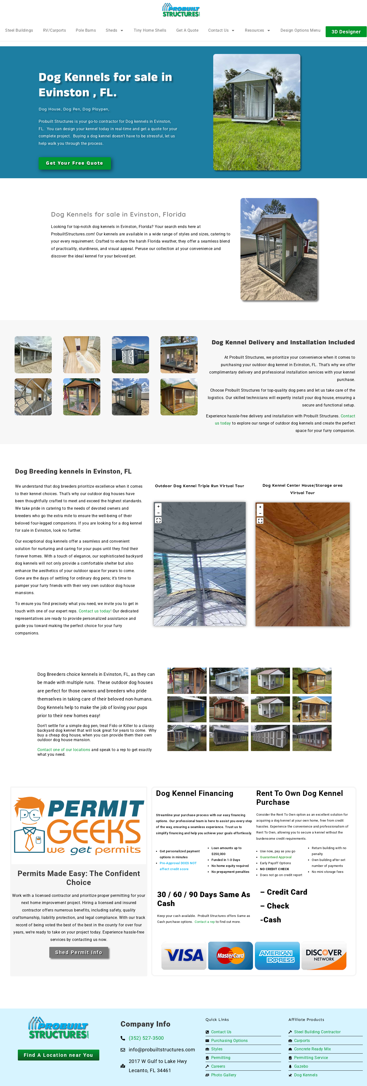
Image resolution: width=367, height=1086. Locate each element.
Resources (258, 30)
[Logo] (181, 9)
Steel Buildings (19, 30)
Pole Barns (86, 30)
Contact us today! (95, 611)
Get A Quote (187, 30)
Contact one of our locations (64, 749)
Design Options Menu (301, 30)
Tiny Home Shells (150, 30)
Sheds (115, 30)
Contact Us (221, 30)
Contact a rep (205, 922)
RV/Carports (54, 30)
